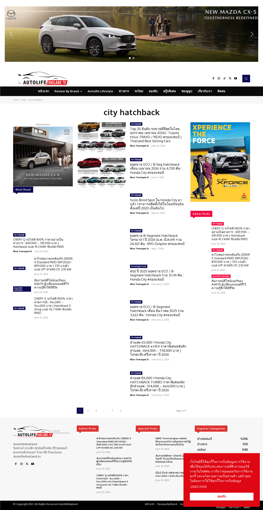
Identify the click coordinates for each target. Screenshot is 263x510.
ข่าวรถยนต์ (19, 234)
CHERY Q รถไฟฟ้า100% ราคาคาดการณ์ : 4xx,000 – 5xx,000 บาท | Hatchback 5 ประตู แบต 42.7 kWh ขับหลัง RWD (53, 306)
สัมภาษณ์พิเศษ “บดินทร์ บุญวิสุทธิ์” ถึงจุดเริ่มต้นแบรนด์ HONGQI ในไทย (170, 459)
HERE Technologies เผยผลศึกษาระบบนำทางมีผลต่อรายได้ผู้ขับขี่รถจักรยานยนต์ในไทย (173, 441)
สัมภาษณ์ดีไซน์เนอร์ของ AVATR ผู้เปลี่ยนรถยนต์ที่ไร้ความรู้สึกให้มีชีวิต (51, 283)
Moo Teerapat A (22, 251)
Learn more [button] (198, 486)
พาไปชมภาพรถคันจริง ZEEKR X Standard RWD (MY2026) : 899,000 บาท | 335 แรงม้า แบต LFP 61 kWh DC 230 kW (53, 264)
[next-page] (120, 411)
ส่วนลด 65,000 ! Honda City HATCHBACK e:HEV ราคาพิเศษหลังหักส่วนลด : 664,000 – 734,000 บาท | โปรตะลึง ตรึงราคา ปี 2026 (158, 348)
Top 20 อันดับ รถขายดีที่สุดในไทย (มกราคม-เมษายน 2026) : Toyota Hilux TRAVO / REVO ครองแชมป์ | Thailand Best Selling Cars (156, 135)
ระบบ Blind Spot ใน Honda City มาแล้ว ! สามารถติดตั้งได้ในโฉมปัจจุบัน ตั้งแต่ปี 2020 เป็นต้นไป (157, 204)
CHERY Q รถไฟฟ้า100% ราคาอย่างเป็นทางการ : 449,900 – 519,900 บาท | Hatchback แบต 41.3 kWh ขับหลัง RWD (38, 243)
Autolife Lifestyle (18, 289)
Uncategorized (138, 266)
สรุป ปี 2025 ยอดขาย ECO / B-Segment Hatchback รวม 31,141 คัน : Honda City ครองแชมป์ (157, 275)
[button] (131, 34)
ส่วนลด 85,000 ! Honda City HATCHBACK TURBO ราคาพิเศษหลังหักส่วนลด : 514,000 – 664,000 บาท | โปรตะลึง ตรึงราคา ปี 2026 (157, 384)
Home (16, 99)
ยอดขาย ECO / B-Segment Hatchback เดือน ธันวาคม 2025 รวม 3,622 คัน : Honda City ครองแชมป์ (157, 311)
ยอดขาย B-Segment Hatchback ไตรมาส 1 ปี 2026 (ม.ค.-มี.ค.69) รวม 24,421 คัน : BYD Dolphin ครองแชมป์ (157, 239)
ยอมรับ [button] (221, 496)
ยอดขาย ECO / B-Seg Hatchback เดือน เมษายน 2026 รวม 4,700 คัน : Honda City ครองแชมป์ (156, 168)
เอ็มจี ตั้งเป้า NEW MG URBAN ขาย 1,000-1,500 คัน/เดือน (171, 474)
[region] (131, 34)
